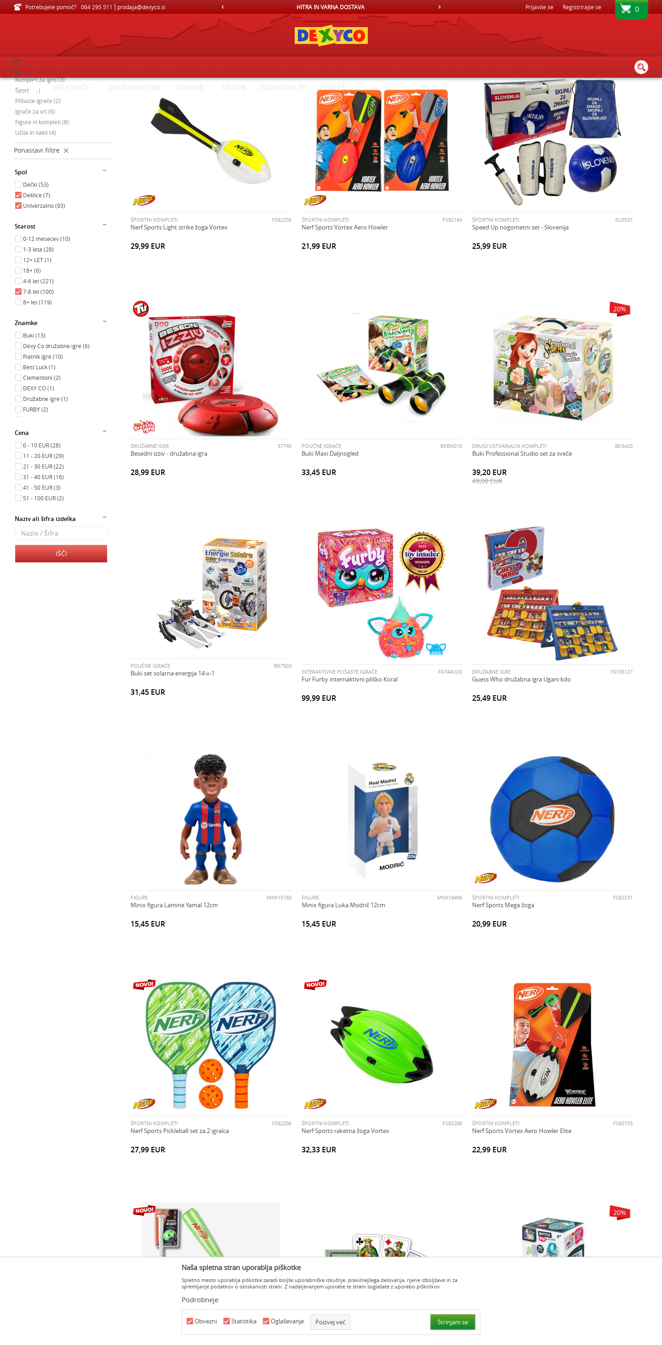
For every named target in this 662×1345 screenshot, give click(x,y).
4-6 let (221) (38, 358)
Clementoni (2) (42, 455)
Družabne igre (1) (45, 476)
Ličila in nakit (35, 210)
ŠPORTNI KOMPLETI (154, 258)
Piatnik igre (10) (43, 434)
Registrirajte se (582, 7)
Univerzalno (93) (44, 283)
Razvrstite (419, 99)
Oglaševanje (287, 1321)
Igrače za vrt (35, 189)
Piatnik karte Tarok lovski (165, 1014)
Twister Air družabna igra (560, 1014)
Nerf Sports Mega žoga (557, 640)
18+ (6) (32, 348)
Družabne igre (545, 258)
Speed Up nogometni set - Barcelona (444, 1014)
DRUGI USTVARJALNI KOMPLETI (300, 445)
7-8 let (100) (38, 369)
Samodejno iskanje (368, 99)
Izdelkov (93, 83)
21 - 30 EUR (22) (43, 544)
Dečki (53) (36, 262)
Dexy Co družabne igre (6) (56, 423)
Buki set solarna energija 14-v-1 (436, 449)
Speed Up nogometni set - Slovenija (442, 266)
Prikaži (552, 99)
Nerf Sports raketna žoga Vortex (306, 827)
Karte (138, 1006)
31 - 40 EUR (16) (43, 554)
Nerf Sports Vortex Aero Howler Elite (444, 827)
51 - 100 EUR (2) (43, 575)
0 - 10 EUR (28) (42, 523)
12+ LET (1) (37, 337)
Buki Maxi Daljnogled (159, 453)
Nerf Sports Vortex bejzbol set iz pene (577, 827)
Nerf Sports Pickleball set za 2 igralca (180, 827)
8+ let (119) (37, 379)
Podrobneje (200, 1299)
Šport (27, 168)
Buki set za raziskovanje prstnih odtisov (448, 1201)
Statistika (244, 1321)
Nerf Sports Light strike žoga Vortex (179, 266)
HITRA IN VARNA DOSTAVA (331, 7)
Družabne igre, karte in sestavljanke (61, 136)
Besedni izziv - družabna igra (564, 266)
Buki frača (144, 1201)
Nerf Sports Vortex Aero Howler (306, 266)
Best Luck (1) (39, 444)
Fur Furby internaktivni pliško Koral (574, 453)
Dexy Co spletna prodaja (45, 83)
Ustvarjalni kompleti (44, 146)
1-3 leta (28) (38, 327)
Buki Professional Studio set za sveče (312, 453)
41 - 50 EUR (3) (42, 565)
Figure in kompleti (42, 199)
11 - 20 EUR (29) (43, 533)
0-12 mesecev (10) (46, 316)
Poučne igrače (37, 125)
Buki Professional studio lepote (305, 1201)
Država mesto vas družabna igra (569, 1201)
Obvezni (205, 1321)
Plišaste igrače (38, 178)
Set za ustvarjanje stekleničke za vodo (314, 1014)
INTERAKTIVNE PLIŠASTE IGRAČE (564, 445)
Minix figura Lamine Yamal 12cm (306, 640)
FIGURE (271, 632)
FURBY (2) (35, 487)
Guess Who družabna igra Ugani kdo (180, 640)
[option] (331, 7)
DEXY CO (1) (38, 465)
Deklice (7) (36, 272)
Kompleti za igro (40, 157)
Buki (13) (34, 413)
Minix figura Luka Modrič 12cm (436, 640)
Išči (61, 631)
